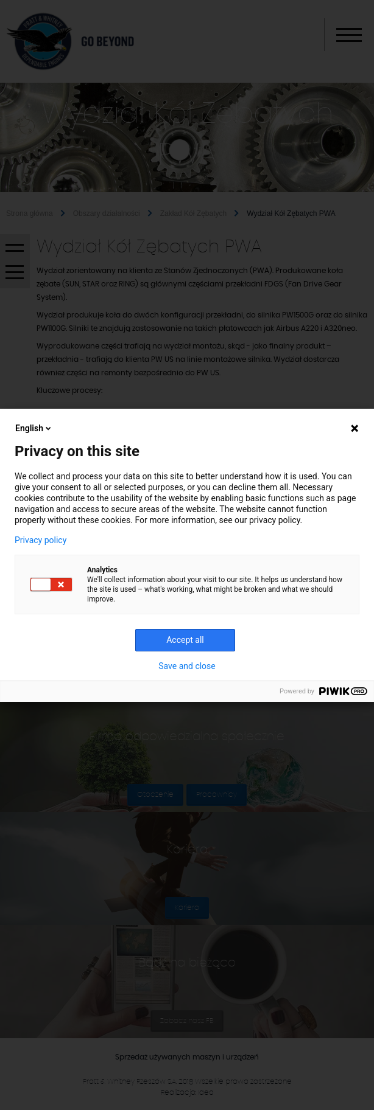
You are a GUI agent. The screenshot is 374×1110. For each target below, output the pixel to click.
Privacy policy (40, 540)
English (34, 428)
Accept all (185, 640)
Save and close (187, 666)
